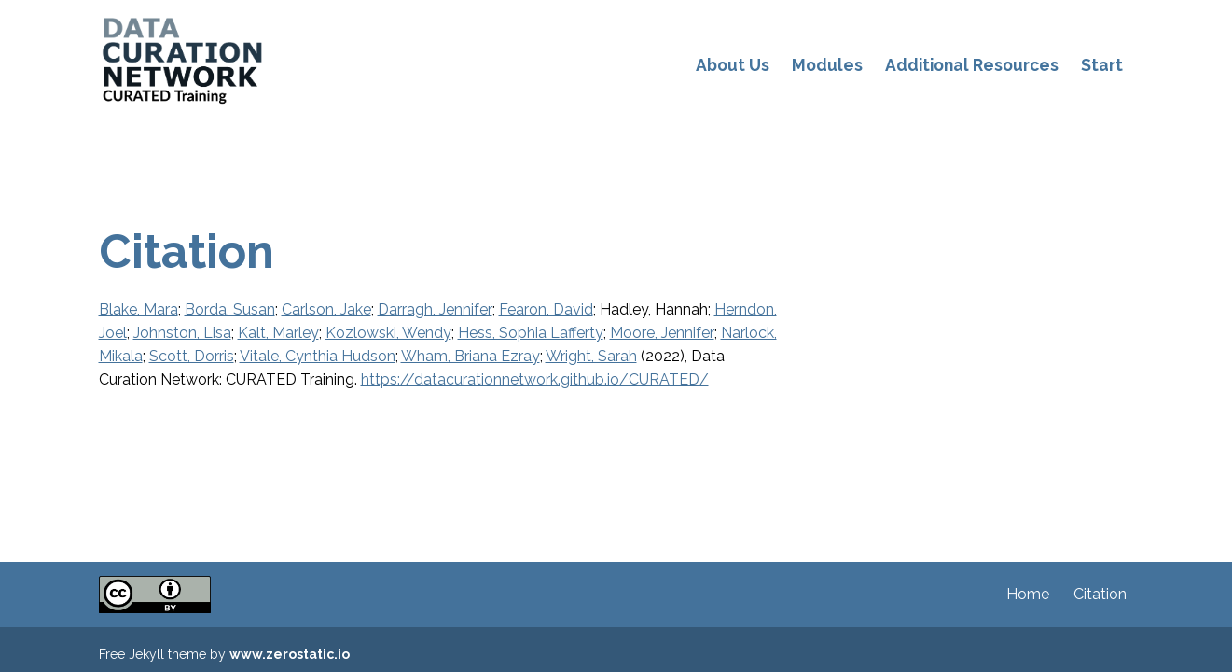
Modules (827, 65)
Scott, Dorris (191, 356)
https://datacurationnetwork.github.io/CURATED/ (535, 379)
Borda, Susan (230, 309)
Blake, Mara (138, 309)
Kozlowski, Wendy (388, 333)
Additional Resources (972, 65)
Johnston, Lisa (182, 333)
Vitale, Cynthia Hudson (317, 356)
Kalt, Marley (278, 333)
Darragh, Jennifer (435, 309)
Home (1027, 594)
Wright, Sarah (591, 356)
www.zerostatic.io (289, 654)
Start (1102, 65)
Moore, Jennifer (662, 333)
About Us (732, 65)
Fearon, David (546, 309)
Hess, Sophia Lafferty (530, 333)
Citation (1100, 594)
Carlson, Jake (326, 309)
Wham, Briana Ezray (470, 356)
